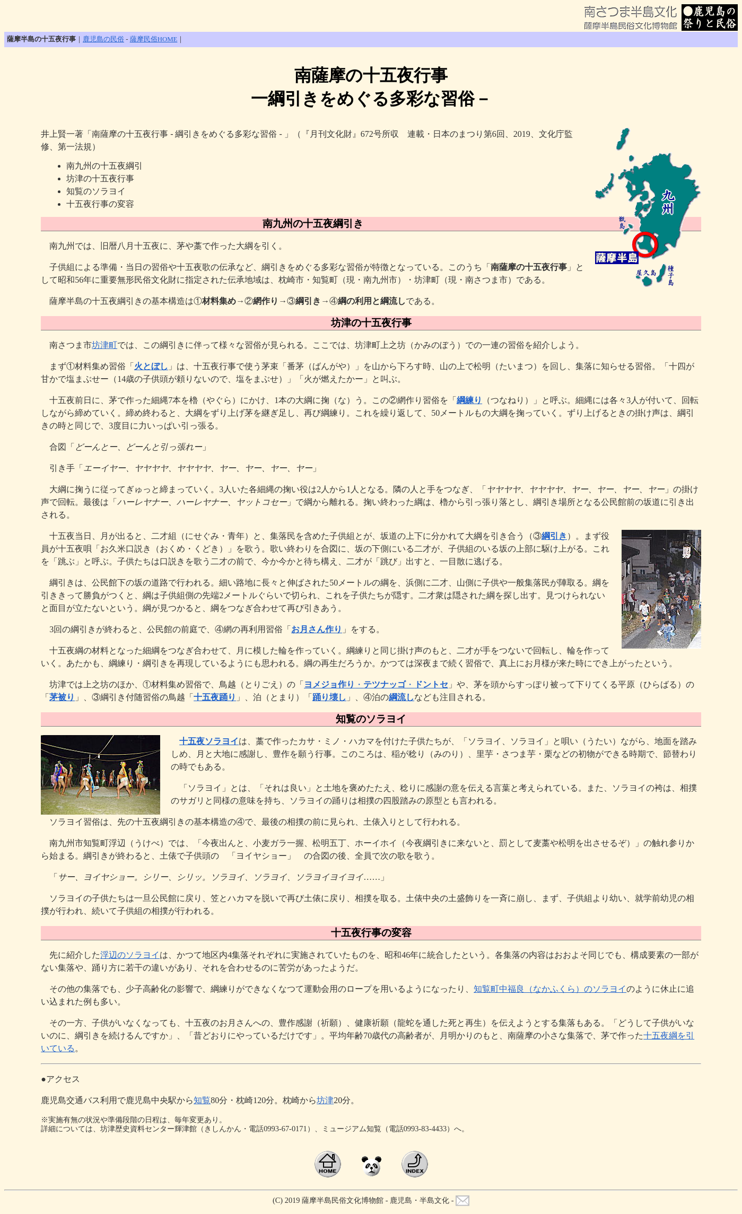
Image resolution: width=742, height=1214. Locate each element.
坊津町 (104, 345)
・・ (376, 684)
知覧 (202, 1100)
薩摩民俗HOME (154, 39)
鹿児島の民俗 (103, 39)
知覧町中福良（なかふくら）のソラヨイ (550, 988)
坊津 (325, 1100)
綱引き (554, 535)
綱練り (469, 400)
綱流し (401, 697)
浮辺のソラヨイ (130, 954)
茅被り (62, 697)
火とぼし (151, 366)
